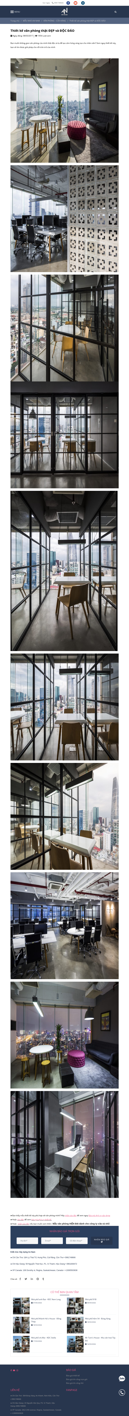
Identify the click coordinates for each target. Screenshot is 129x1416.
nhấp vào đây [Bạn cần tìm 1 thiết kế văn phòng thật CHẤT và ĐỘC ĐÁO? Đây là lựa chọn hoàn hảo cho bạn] (23, 1223)
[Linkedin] (31, 1279)
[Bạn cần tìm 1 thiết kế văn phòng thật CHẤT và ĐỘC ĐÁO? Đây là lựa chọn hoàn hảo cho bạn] (71, 1215)
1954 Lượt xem (43, 35)
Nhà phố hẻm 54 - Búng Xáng (98, 1318)
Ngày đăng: (17, 35)
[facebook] (68, 3)
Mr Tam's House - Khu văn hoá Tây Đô (100, 1339)
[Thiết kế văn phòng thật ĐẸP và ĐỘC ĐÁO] (64, 11)
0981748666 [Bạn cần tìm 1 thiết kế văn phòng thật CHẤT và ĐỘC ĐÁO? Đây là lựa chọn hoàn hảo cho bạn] (57, 3)
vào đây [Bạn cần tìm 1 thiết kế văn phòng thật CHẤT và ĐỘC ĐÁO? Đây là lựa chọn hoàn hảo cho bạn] (20, 1219)
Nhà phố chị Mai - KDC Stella (43, 1337)
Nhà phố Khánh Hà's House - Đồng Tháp (46, 1320)
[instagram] (82, 3)
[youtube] (75, 3)
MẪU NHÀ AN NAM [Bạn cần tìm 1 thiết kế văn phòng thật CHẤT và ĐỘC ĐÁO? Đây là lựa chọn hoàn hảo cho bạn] (31, 20)
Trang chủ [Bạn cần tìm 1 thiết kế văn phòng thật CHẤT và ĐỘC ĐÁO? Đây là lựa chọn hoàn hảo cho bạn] (15, 20)
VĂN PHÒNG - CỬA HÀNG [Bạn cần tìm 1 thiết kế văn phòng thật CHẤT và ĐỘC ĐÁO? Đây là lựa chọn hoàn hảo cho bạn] (54, 20)
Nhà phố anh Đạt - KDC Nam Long (46, 1299)
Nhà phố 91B (90, 1299)
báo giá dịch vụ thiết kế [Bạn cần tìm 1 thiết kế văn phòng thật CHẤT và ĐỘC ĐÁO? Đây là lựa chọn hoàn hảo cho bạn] (41, 1219)
